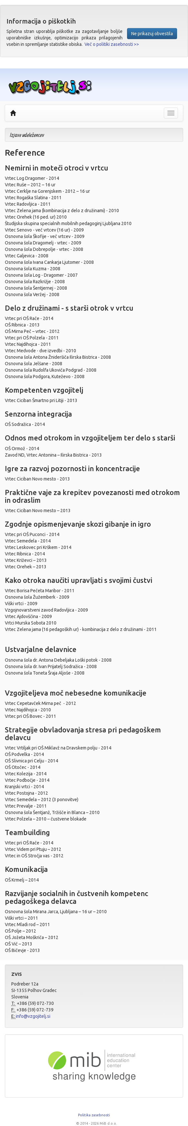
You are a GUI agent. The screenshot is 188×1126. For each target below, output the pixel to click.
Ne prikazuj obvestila (152, 33)
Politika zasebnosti (94, 1115)
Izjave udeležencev (27, 134)
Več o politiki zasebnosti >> (111, 44)
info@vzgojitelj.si (33, 1016)
